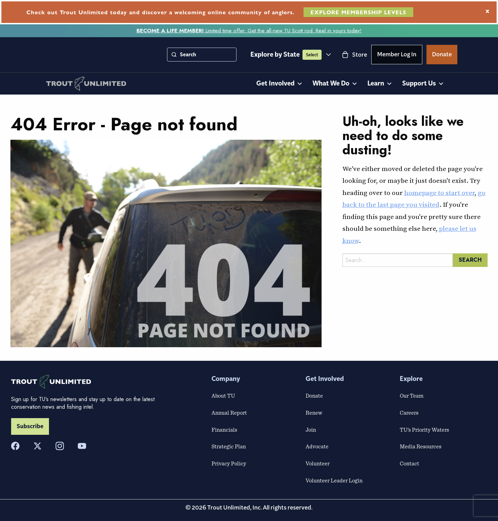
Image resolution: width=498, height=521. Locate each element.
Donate (442, 56)
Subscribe (30, 426)
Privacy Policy (228, 463)
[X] (37, 446)
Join (311, 429)
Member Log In (396, 56)
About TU (223, 395)
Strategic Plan (228, 446)
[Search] (174, 54)
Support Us (423, 84)
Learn (379, 84)
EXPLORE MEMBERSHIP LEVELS (358, 12)
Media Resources (420, 446)
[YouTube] (82, 446)
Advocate (317, 446)
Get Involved (279, 84)
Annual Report (229, 412)
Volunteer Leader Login (334, 480)
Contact (409, 463)
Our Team (411, 395)
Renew (314, 412)
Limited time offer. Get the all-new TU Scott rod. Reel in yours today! (249, 30)
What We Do (335, 84)
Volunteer (318, 463)
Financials (224, 429)
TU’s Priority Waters (424, 429)
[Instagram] (60, 446)
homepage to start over (439, 192)
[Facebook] (15, 446)
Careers (409, 412)
